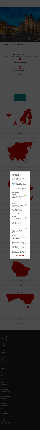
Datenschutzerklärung (15, 192)
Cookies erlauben (20, 255)
